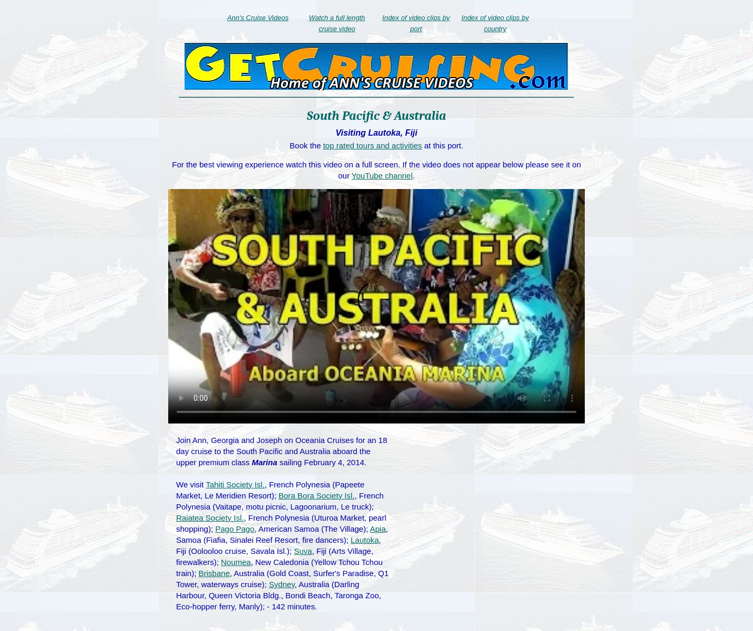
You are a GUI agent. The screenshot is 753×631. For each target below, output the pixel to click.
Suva (303, 551)
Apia (377, 528)
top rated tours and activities (372, 145)
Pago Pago (234, 528)
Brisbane (214, 573)
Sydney (282, 584)
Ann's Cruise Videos (257, 18)
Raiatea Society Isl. (210, 517)
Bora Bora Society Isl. (316, 495)
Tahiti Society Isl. (235, 484)
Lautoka (365, 539)
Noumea (236, 562)
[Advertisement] (490, 511)
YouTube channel (382, 175)
